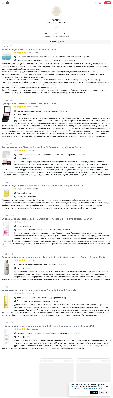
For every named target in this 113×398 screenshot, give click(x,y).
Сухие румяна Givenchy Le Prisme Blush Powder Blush (29, 103)
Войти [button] (108, 3)
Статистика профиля (56, 42)
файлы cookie (75, 386)
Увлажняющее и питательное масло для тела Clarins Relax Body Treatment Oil (42, 185)
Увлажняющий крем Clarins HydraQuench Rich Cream (29, 49)
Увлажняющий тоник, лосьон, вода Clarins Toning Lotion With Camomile (39, 290)
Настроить (104, 392)
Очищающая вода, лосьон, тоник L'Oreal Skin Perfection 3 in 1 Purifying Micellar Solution (47, 219)
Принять (94, 392)
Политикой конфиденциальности (92, 388)
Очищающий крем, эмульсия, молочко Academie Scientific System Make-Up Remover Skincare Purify (53, 257)
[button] (95, 3)
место (47, 36)
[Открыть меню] (3, 3)
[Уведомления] (100, 3)
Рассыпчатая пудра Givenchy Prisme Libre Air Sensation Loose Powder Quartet (42, 147)
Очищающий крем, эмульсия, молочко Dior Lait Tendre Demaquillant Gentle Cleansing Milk (48, 326)
